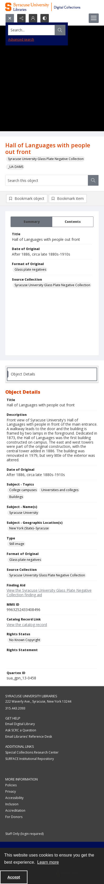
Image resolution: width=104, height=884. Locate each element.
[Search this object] (47, 180)
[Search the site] (41, 30)
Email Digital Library (20, 724)
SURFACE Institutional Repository (29, 758)
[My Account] (33, 18)
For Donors (13, 817)
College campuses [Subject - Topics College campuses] (23, 490)
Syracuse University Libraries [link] (31, 696)
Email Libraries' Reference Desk (28, 736)
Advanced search (21, 39)
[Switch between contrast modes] (44, 18)
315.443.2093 (15, 708)
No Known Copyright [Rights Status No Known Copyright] (24, 640)
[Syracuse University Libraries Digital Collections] (52, 7)
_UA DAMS (15, 166)
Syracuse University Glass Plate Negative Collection (46, 159)
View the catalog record (27, 624)
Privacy (10, 791)
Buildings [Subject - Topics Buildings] (16, 497)
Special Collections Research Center (32, 752)
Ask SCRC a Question (20, 730)
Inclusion (11, 804)
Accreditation (15, 810)
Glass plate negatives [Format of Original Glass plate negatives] (30, 269)
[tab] (31, 222)
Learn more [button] (48, 862)
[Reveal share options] (21, 18)
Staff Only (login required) (24, 833)
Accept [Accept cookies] (13, 877)
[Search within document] (93, 180)
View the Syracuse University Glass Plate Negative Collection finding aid (49, 592)
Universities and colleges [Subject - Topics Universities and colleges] (59, 490)
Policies (11, 785)
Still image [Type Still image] (16, 544)
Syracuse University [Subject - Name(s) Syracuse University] (23, 512)
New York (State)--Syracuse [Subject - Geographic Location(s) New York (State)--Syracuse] (29, 528)
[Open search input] (10, 18)
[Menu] (94, 18)
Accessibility (14, 798)
